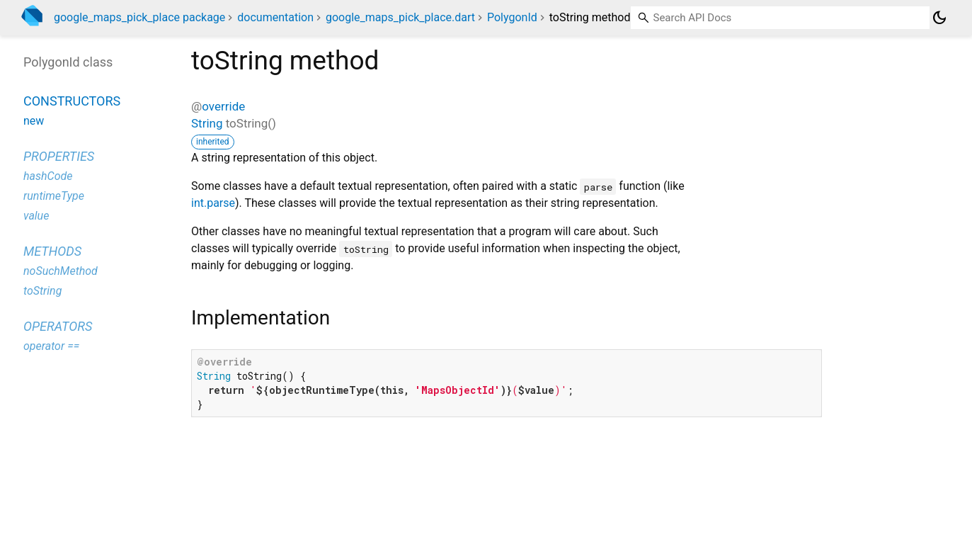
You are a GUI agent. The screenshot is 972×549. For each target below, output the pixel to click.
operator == (51, 346)
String (206, 123)
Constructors (71, 101)
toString (42, 291)
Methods (52, 251)
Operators (57, 326)
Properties (58, 156)
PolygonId (512, 17)
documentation (275, 17)
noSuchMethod (60, 271)
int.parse (213, 203)
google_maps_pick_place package (139, 17)
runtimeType (53, 196)
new (33, 121)
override (223, 106)
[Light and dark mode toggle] (939, 17)
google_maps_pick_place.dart (400, 17)
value (36, 215)
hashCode (47, 176)
